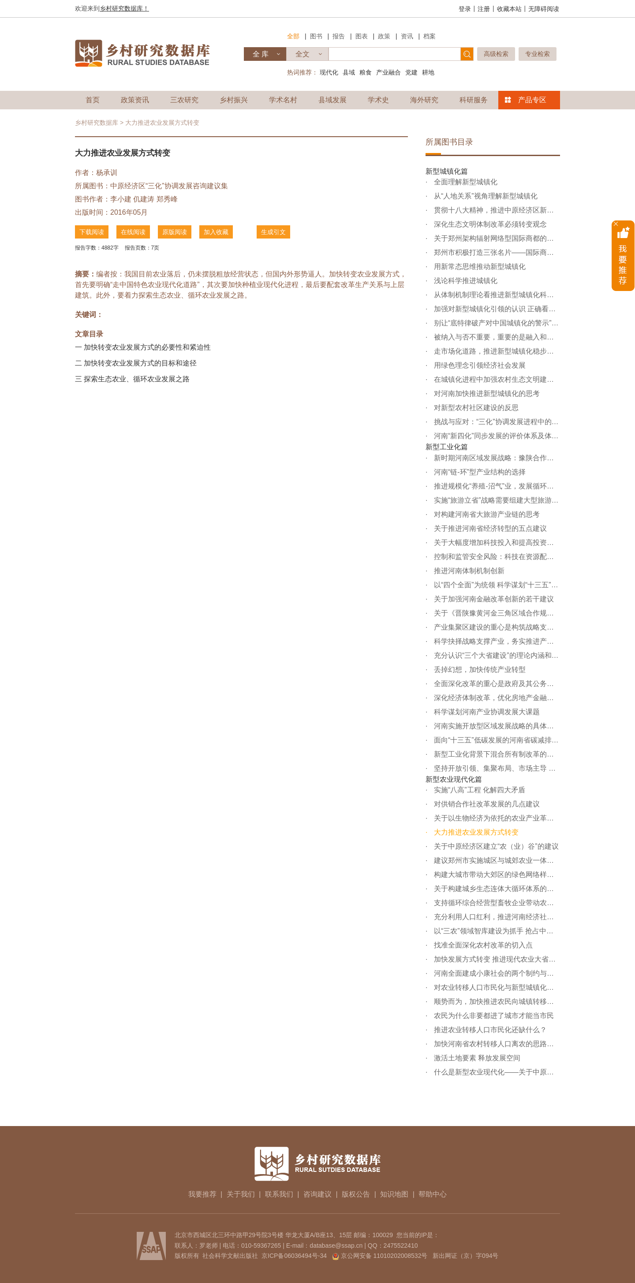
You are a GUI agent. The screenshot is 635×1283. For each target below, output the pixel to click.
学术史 (378, 100)
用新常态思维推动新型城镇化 (478, 266)
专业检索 (537, 53)
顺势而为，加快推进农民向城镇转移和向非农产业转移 (496, 1001)
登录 (465, 8)
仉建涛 (143, 199)
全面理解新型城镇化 (464, 182)
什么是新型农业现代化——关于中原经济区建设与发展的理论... (496, 1072)
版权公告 (356, 1194)
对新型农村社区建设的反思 (475, 407)
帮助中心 (432, 1194)
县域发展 (332, 100)
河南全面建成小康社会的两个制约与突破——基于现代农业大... (496, 973)
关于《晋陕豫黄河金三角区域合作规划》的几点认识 (496, 613)
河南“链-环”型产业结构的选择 (478, 472)
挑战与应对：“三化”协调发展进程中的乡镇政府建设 (496, 421)
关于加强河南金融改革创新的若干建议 (492, 599)
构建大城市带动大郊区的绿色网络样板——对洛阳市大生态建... (496, 874)
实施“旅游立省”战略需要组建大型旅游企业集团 (496, 500)
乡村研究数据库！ (124, 8)
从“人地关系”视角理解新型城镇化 (484, 196)
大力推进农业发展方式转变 (475, 832)
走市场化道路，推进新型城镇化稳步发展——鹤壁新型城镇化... (496, 351)
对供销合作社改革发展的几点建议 (485, 804)
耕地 (428, 72)
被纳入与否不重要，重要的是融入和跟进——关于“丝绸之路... (496, 337)
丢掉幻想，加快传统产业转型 (478, 669)
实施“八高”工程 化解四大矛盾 (478, 790)
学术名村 (283, 100)
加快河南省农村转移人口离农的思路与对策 (496, 1044)
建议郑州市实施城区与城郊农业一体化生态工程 (496, 860)
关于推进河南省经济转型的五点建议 (489, 528)
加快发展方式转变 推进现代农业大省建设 (496, 959)
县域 (349, 72)
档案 (429, 36)
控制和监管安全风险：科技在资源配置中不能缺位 (496, 556)
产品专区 (532, 100)
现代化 (329, 72)
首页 (93, 100)
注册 (484, 8)
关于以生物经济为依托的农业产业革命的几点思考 (496, 818)
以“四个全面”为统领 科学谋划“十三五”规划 (496, 585)
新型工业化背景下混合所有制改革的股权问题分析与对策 (496, 754)
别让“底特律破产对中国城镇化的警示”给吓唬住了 (496, 323)
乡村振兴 (234, 100)
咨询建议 (317, 1194)
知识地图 (394, 1194)
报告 (338, 36)
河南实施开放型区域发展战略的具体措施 (496, 726)
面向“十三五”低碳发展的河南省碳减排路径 (496, 740)
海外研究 (424, 100)
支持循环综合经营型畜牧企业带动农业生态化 (496, 902)
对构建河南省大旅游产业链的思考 (485, 514)
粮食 (365, 72)
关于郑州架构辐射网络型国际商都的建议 (496, 238)
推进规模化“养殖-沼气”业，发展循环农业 (496, 486)
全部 (293, 36)
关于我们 (241, 1194)
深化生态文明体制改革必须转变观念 (489, 224)
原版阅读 (174, 231)
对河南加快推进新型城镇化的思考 (485, 393)
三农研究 (184, 100)
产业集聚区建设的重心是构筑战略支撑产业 (496, 627)
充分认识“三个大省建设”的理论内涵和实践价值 (496, 655)
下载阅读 (91, 231)
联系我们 (279, 1194)
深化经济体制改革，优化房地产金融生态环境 (496, 697)
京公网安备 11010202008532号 (384, 1255)
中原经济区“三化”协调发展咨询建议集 (169, 186)
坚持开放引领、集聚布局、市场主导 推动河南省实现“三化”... (496, 768)
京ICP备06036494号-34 (294, 1255)
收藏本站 (509, 8)
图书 (316, 36)
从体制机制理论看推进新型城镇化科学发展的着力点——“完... (496, 294)
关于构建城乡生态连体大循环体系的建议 (496, 888)
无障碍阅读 (543, 8)
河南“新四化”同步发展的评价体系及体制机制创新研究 (496, 436)
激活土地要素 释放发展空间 (476, 1058)
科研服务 (473, 100)
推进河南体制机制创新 (468, 570)
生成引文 (273, 231)
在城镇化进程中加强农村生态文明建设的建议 (496, 379)
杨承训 (106, 172)
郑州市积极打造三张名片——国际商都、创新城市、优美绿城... (496, 252)
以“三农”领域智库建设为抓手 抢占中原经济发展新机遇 (496, 931)
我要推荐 (202, 1194)
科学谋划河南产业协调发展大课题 (485, 712)
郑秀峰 (167, 199)
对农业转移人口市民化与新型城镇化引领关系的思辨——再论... (496, 987)
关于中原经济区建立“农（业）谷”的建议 (495, 846)
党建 (411, 72)
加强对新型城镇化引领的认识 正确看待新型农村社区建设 (496, 309)
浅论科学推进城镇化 (464, 280)
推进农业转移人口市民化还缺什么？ (489, 1029)
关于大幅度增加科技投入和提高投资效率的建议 (496, 542)
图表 (361, 36)
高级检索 (496, 53)
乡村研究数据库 (96, 122)
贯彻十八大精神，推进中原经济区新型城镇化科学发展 (496, 210)
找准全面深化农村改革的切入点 (482, 945)
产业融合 (388, 72)
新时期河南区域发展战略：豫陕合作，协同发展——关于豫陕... (496, 458)
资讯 (407, 36)
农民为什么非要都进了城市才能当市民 (492, 1015)
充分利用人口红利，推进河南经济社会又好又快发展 (496, 917)
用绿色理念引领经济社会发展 (478, 365)
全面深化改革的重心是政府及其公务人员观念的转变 (496, 683)
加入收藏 (216, 231)
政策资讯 (135, 100)
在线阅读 (133, 231)
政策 (384, 36)
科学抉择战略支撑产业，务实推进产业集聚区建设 (496, 641)
